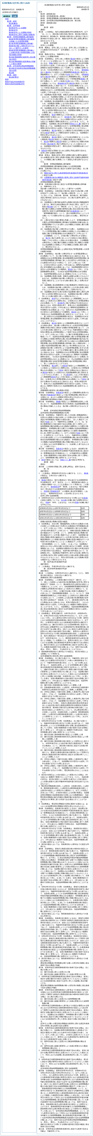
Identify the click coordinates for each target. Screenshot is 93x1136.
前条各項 (59, 393)
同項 (45, 491)
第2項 (72, 83)
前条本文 (59, 449)
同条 (50, 63)
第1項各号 (51, 144)
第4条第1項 (55, 487)
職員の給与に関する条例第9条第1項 (66, 173)
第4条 (43, 480)
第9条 (58, 402)
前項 (53, 115)
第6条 (86, 473)
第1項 (54, 130)
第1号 (48, 238)
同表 (76, 502)
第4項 (48, 72)
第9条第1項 (62, 83)
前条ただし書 (65, 460)
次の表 (63, 500)
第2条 (73, 59)
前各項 (44, 151)
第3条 (85, 498)
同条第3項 (51, 395)
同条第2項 (55, 491)
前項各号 (67, 117)
